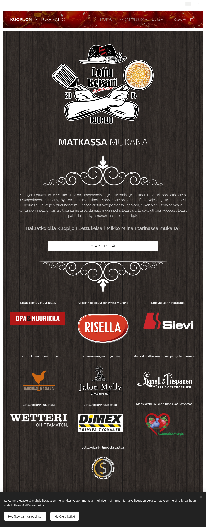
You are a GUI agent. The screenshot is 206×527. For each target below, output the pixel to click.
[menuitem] (105, 20)
